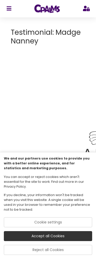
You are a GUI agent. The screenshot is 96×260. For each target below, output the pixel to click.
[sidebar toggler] (9, 8)
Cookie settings (48, 222)
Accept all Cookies (48, 236)
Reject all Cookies (48, 249)
